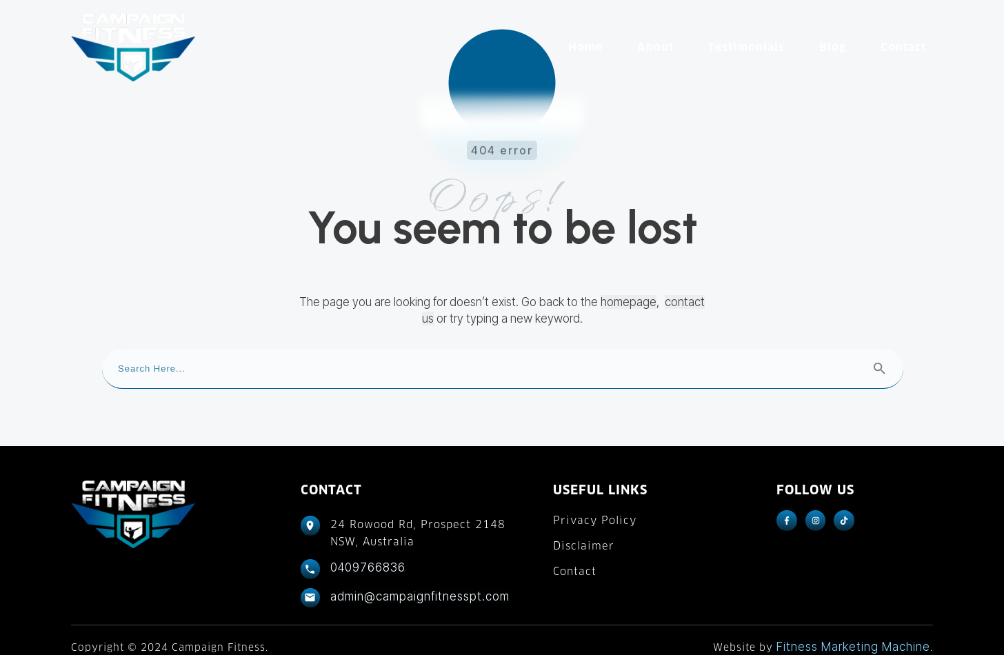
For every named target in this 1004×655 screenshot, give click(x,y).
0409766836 (367, 554)
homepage (628, 288)
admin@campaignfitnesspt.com (420, 582)
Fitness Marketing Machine (853, 632)
